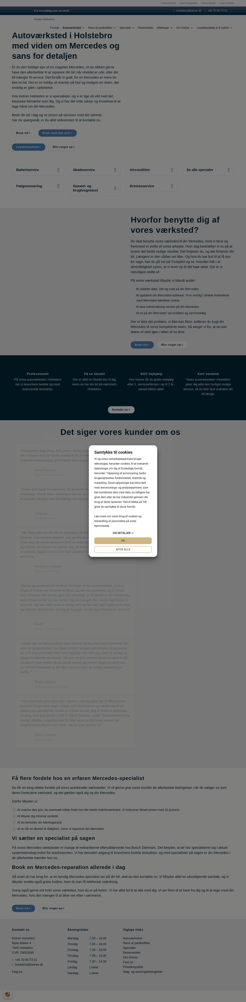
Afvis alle (123, 549)
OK (123, 540)
